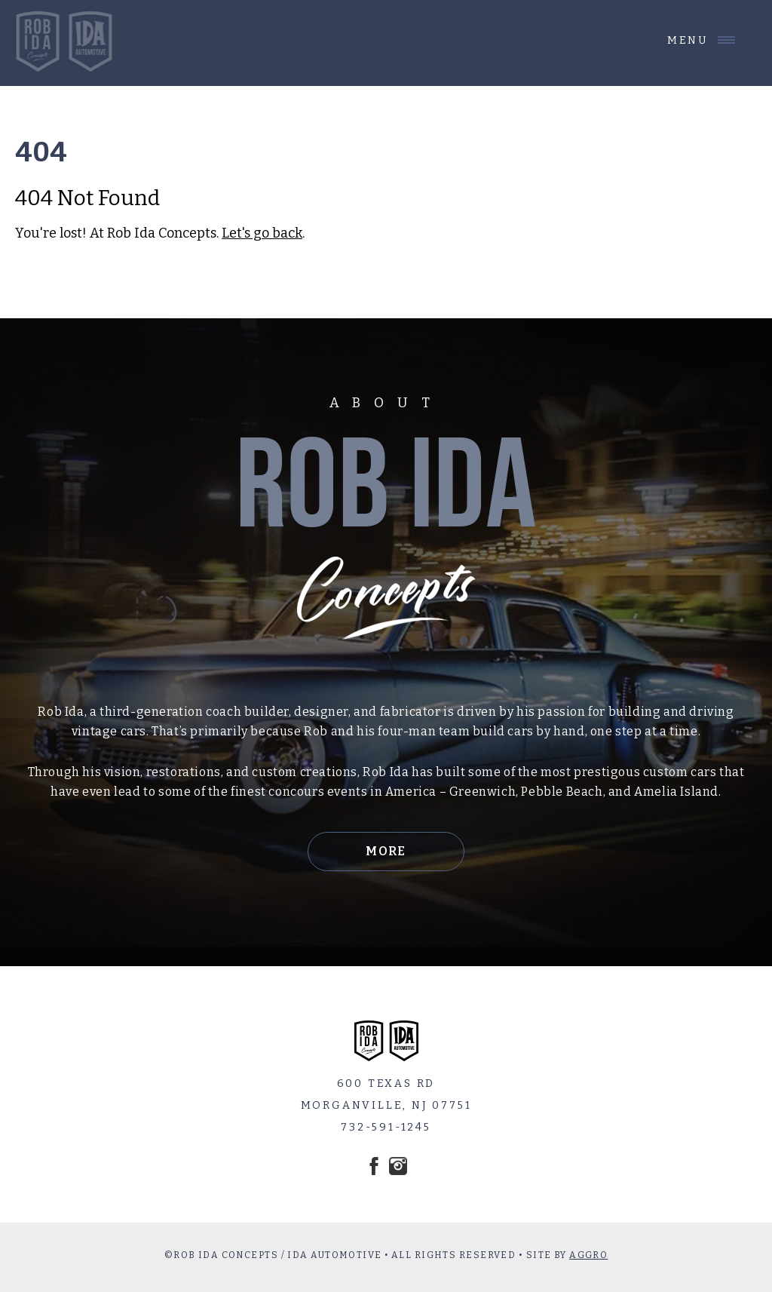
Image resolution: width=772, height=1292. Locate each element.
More (386, 851)
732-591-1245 (386, 1127)
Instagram (398, 1166)
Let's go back (262, 233)
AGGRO (588, 1255)
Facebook (374, 1166)
